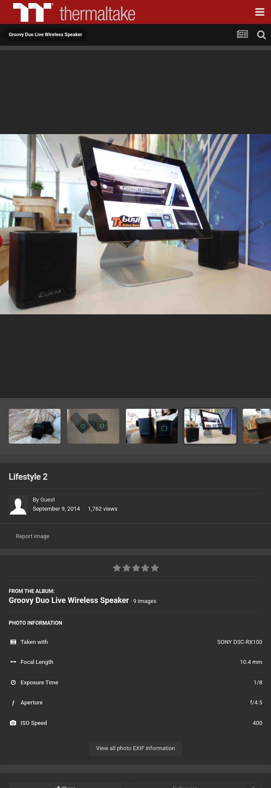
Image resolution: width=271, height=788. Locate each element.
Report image (33, 536)
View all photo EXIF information (135, 748)
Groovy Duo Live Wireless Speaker (69, 600)
